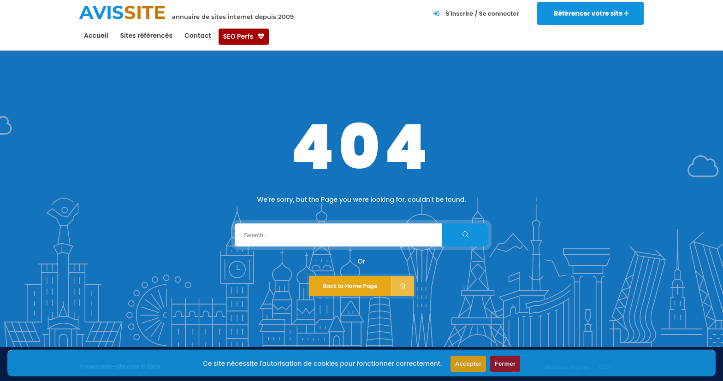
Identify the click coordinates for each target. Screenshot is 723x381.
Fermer (505, 363)
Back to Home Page (368, 286)
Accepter (468, 363)
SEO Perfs (243, 36)
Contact (197, 35)
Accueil (96, 35)
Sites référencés (146, 35)
